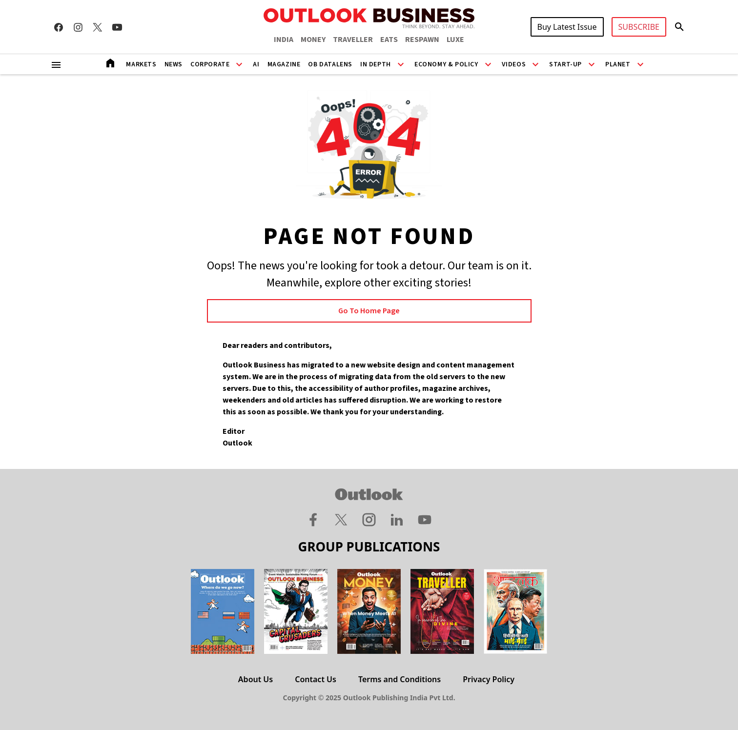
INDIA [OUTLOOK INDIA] (283, 39)
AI (256, 64)
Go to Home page (369, 310)
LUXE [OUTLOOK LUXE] (455, 39)
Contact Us (315, 679)
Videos (514, 64)
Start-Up (565, 64)
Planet (618, 64)
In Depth (375, 64)
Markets (141, 64)
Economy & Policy (446, 64)
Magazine (284, 64)
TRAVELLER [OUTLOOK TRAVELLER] (353, 39)
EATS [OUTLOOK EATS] (389, 39)
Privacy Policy (488, 679)
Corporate (209, 64)
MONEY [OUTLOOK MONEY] (313, 39)
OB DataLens (330, 64)
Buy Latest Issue (567, 26)
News (173, 64)
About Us (255, 679)
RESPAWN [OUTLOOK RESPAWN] (422, 39)
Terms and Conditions (399, 679)
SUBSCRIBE (638, 26)
